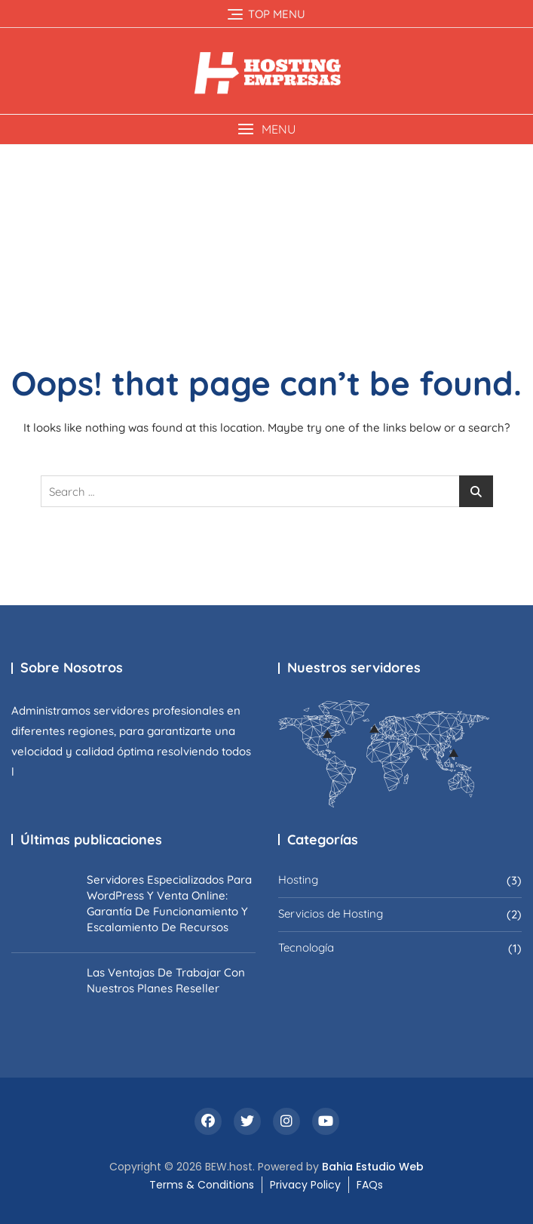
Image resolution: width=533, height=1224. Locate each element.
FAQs (370, 1184)
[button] (266, 129)
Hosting (298, 879)
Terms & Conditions (201, 1184)
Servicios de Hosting (330, 913)
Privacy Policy (305, 1184)
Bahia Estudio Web (373, 1166)
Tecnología (306, 947)
